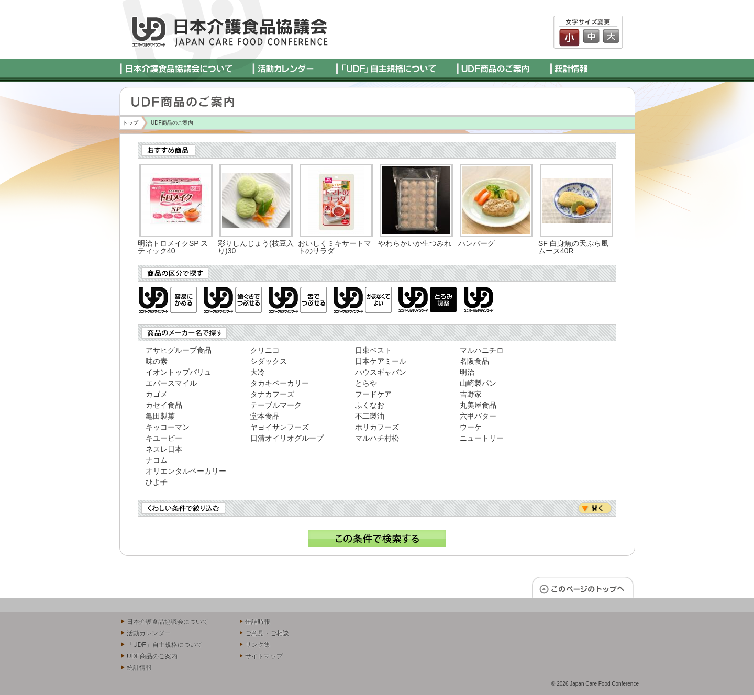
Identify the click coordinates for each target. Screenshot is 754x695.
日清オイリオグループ (287, 438)
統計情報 (139, 667)
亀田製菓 (160, 416)
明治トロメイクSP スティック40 (173, 247)
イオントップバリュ (179, 372)
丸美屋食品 (478, 405)
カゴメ (157, 394)
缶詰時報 (257, 621)
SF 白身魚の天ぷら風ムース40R (573, 247)
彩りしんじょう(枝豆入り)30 (256, 247)
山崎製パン (478, 383)
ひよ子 (157, 482)
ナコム (157, 460)
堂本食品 (265, 416)
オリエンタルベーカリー (186, 471)
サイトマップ (264, 656)
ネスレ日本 (164, 449)
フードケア (373, 394)
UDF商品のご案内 (152, 656)
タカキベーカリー (279, 383)
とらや (366, 383)
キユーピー (164, 438)
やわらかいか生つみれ (414, 243)
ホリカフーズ (377, 427)
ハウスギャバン (380, 372)
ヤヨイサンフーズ (279, 427)
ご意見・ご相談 (267, 633)
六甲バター (478, 416)
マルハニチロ (482, 350)
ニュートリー (482, 438)
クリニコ (265, 350)
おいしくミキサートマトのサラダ (334, 247)
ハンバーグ (476, 243)
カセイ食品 (164, 405)
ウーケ (471, 427)
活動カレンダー (149, 633)
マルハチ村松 (377, 438)
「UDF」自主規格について (165, 644)
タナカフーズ (272, 394)
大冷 (257, 372)
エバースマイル (171, 383)
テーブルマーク (276, 405)
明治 (467, 372)
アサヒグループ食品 (179, 350)
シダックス (268, 361)
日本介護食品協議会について (167, 621)
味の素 (157, 361)
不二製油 (369, 416)
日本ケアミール (380, 361)
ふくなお (369, 405)
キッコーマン (168, 427)
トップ (130, 123)
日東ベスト (373, 350)
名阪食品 (474, 361)
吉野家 (471, 394)
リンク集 (257, 644)
